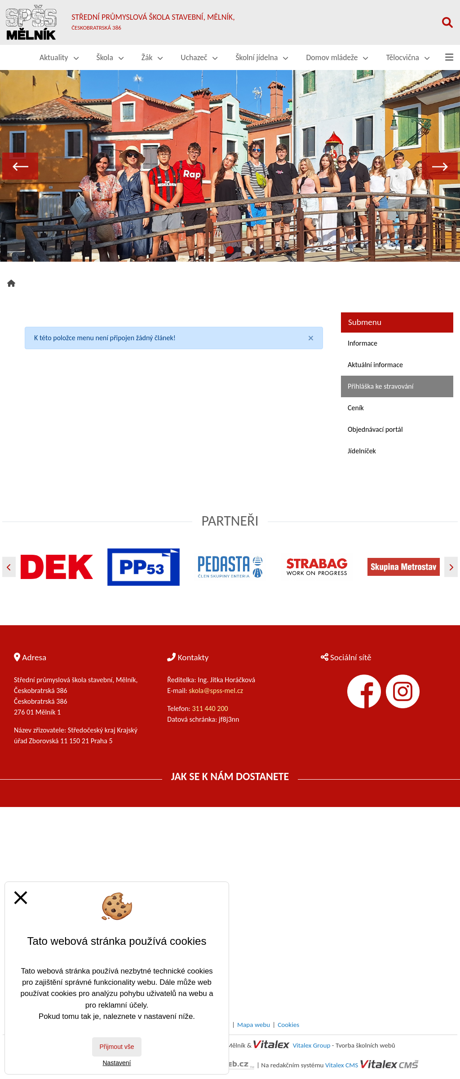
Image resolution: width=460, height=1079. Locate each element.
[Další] (451, 567)
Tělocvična (407, 57)
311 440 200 (211, 708)
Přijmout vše (116, 1046)
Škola (110, 57)
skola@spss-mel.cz (216, 690)
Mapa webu (253, 1025)
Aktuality (59, 57)
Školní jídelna (261, 57)
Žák (152, 57)
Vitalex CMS (341, 1065)
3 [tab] (247, 250)
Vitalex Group (312, 1045)
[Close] (311, 338)
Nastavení (116, 1062)
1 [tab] (212, 250)
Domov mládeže (337, 57)
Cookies (288, 1025)
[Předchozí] (9, 567)
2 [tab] (230, 250)
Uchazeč (199, 57)
